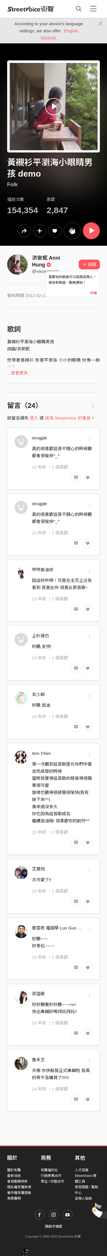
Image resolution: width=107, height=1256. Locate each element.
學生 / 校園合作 (52, 1181)
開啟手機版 (53, 1227)
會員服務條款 (17, 1181)
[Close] (100, 23)
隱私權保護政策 (19, 1187)
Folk (12, 184)
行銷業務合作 (51, 1176)
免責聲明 (14, 1198)
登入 (34, 418)
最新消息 (14, 1176)
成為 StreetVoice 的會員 (68, 418)
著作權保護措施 (19, 1193)
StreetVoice (30, 9)
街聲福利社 (49, 1170)
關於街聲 (14, 1170)
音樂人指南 (83, 1198)
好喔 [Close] (93, 293)
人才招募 (81, 1170)
